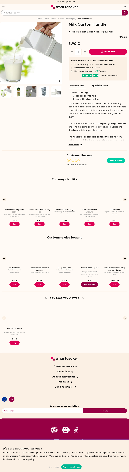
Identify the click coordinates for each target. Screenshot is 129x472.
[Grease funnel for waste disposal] (39, 254)
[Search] (64, 13)
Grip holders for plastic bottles (14, 211)
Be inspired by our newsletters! (64, 405)
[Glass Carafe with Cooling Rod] (39, 196)
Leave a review (116, 160)
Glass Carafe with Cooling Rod (39, 211)
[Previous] (4, 199)
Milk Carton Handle (14, 328)
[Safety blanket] (14, 254)
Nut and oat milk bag (64, 209)
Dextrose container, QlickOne (89, 211)
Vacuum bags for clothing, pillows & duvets (114, 269)
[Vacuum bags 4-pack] (89, 254)
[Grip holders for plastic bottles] (14, 196)
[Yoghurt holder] (64, 254)
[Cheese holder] (114, 196)
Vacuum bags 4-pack (89, 267)
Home (39, 19)
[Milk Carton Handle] (14, 314)
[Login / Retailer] (10, 399)
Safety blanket (14, 267)
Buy (14, 224)
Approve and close (71, 467)
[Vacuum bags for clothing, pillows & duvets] (114, 254)
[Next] (59, 80)
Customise (54, 467)
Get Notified (89, 284)
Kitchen (61, 19)
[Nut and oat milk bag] (64, 196)
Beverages (70, 19)
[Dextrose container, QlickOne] (89, 196)
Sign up (105, 410)
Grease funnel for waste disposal (39, 269)
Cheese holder (114, 209)
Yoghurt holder (64, 267)
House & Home (50, 19)
